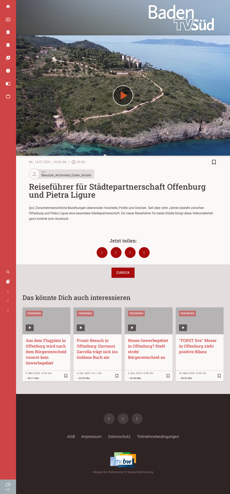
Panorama (34, 313)
